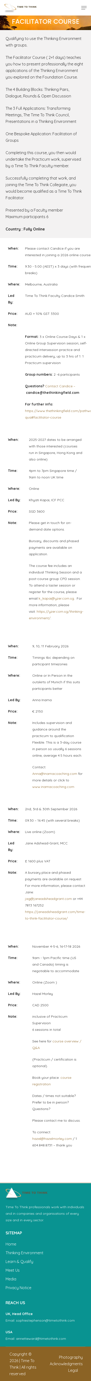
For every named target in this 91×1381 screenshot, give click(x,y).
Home (11, 1244)
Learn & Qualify (19, 1261)
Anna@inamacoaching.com (54, 773)
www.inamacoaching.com (53, 787)
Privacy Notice (18, 1287)
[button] (84, 7)
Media (11, 1279)
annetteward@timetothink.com (41, 1338)
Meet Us (13, 1270)
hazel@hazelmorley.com (52, 1138)
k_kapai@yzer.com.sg (56, 598)
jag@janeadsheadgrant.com (48, 899)
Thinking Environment (24, 1252)
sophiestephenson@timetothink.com (45, 1320)
